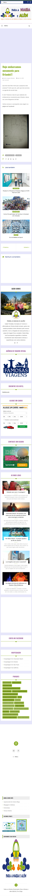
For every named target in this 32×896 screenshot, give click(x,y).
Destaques (16, 211)
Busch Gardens (16, 682)
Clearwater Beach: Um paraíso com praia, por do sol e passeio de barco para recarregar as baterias (16, 515)
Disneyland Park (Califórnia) (10, 694)
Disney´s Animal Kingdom (9, 697)
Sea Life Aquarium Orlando (21, 708)
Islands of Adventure (8, 700)
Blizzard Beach (7, 682)
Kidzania (18, 700)
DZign (20, 891)
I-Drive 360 (16, 188)
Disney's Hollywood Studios (19, 691)
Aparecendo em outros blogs (12, 802)
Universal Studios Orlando (9, 717)
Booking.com (5, 392)
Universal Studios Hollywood (10, 714)
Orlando (18, 155)
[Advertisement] (16, 46)
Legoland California (8, 702)
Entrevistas (7, 808)
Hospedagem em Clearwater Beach (13, 659)
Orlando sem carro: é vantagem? (16, 492)
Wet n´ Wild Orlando (23, 717)
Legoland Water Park (8, 705)
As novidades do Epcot (16, 237)
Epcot (16, 235)
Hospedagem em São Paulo (11, 664)
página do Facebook (8, 106)
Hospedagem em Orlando (11, 662)
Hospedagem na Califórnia (11, 667)
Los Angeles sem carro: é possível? (16, 562)
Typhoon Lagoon (14, 711)
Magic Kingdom (19, 705)
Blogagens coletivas (9, 805)
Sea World (5, 711)
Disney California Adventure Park (11, 688)
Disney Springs (7, 691)
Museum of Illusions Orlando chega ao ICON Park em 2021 (16, 191)
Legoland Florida (19, 702)
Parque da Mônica (8, 708)
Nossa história (10, 155)
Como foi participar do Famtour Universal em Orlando (16, 215)
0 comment (5, 80)
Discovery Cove (7, 685)
